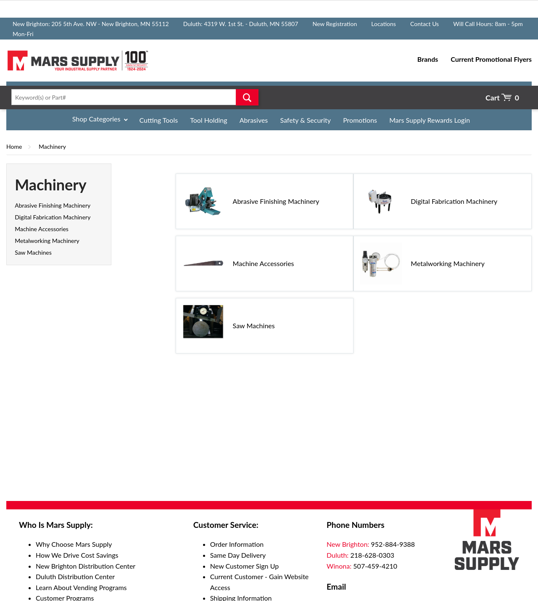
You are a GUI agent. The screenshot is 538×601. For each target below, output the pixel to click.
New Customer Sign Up (244, 566)
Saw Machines (33, 252)
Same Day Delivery (238, 555)
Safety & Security (305, 120)
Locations (383, 23)
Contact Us (424, 23)
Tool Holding (208, 120)
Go (247, 97)
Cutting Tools (159, 120)
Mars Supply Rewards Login (429, 120)
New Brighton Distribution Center (85, 566)
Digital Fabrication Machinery (52, 217)
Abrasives (254, 120)
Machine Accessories (42, 228)
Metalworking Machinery (47, 240)
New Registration (334, 23)
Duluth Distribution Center (75, 576)
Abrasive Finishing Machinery (52, 205)
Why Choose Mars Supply (74, 544)
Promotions (360, 120)
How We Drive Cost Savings (77, 555)
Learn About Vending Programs (81, 587)
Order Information (237, 544)
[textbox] (132, 97)
